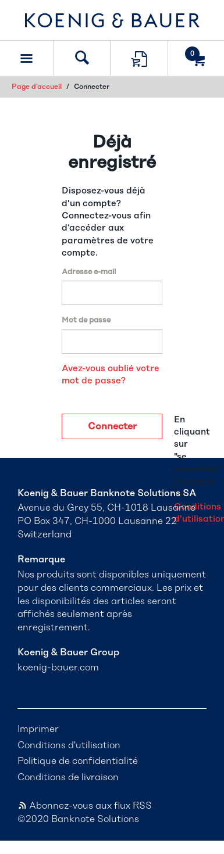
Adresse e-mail (89, 272)
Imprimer (38, 729)
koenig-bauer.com (58, 667)
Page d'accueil (37, 86)
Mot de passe (86, 320)
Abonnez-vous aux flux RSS (84, 805)
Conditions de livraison (68, 777)
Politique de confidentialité (77, 761)
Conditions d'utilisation (68, 745)
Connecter (112, 426)
